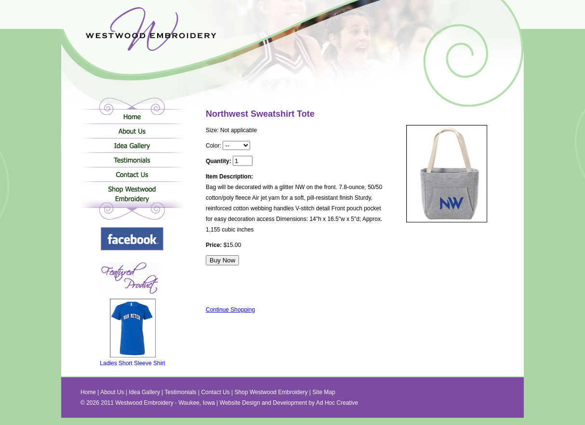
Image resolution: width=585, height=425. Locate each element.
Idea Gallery (132, 145)
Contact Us (132, 174)
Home (132, 116)
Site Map (323, 392)
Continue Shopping (230, 309)
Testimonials (132, 159)
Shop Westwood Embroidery (132, 195)
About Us (132, 130)
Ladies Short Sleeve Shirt (132, 361)
